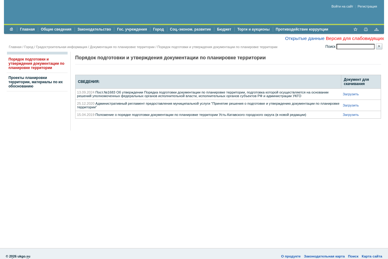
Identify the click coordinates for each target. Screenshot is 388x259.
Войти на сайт (342, 6)
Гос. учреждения (132, 29)
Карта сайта (372, 256)
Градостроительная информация (61, 47)
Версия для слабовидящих (355, 38)
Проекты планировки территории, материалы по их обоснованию (35, 82)
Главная (27, 29)
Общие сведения (56, 29)
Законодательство (94, 29)
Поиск (353, 256)
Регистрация (367, 6)
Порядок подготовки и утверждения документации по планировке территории (36, 63)
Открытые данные (304, 38)
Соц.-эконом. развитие (190, 29)
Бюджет (224, 29)
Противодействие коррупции (302, 29)
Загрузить (351, 94)
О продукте (291, 256)
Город (158, 29)
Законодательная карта (324, 256)
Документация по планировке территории (122, 47)
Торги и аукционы (253, 29)
